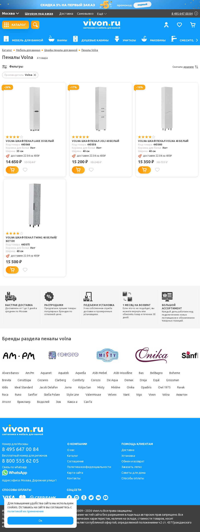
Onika (130, 387)
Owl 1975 (164, 387)
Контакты (73, 478)
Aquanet (46, 373)
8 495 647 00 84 (20, 449)
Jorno (68, 387)
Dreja (143, 380)
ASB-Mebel (99, 373)
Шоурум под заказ (39, 13)
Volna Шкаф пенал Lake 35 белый (30, 141)
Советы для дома (133, 472)
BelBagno (156, 373)
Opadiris (146, 387)
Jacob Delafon (48, 387)
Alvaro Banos (10, 373)
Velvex (112, 394)
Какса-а (72, 401)
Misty (100, 387)
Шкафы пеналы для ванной (60, 50)
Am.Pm (29, 373)
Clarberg (60, 380)
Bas (141, 373)
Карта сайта (75, 472)
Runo (18, 394)
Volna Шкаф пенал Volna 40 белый (163, 141)
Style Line (73, 394)
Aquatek (63, 373)
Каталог (7, 50)
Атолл (6, 401)
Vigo (139, 394)
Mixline (115, 387)
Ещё (102, 13)
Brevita (6, 380)
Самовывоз (85, 13)
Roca (5, 394)
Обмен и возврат (133, 461)
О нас (71, 450)
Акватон (181, 394)
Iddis (5, 387)
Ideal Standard (24, 387)
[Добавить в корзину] (12, 170)
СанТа (88, 401)
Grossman (172, 380)
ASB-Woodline (123, 373)
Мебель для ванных (28, 50)
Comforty (78, 380)
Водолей (43, 401)
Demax (129, 380)
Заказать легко (131, 467)
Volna (166, 394)
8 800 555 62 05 (20, 461)
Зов (58, 401)
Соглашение (75, 461)
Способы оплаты (132, 478)
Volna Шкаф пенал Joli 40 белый (95, 141)
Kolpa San (84, 387)
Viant (126, 394)
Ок (40, 520)
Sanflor (32, 394)
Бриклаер (23, 401)
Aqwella (80, 373)
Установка (128, 455)
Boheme (174, 373)
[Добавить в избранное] (25, 170)
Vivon (152, 394)
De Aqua (112, 380)
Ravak (181, 387)
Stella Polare (52, 394)
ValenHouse (93, 394)
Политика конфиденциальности (89, 467)
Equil (156, 380)
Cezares (43, 380)
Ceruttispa (24, 380)
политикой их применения (25, 511)
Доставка (66, 13)
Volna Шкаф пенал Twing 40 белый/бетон (31, 239)
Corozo (95, 380)
